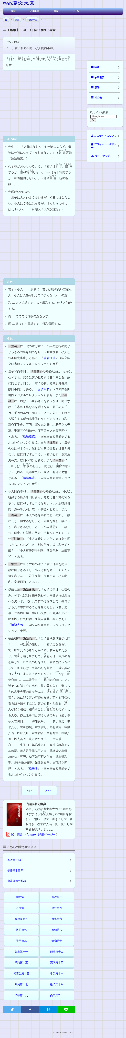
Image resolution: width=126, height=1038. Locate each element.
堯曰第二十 (56, 995)
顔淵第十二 (56, 951)
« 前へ (30, 790)
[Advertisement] (39, 103)
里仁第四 (57, 908)
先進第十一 (21, 951)
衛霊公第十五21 (16, 880)
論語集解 (44, 389)
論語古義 (17, 625)
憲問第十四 (56, 962)
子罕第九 (21, 940)
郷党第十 (57, 940)
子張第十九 (21, 995)
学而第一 (21, 897)
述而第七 (21, 929)
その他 (76, 11)
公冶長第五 (21, 919)
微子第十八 (56, 984)
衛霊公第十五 (21, 973)
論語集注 (29, 478)
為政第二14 (14, 860)
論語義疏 (29, 436)
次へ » (48, 790)
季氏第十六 (56, 973)
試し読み (14, 834)
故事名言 (34, 11)
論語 (13, 11)
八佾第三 (21, 908)
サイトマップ (100, 156)
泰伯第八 (57, 929)
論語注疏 (49, 358)
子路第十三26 (15, 870)
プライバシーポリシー (103, 146)
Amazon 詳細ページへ (41, 834)
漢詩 (56, 11)
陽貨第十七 (21, 984)
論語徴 (33, 768)
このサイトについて (103, 135)
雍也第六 (57, 919)
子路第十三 (32, 20)
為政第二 (57, 897)
